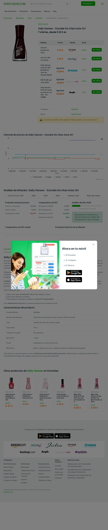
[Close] (93, 244)
